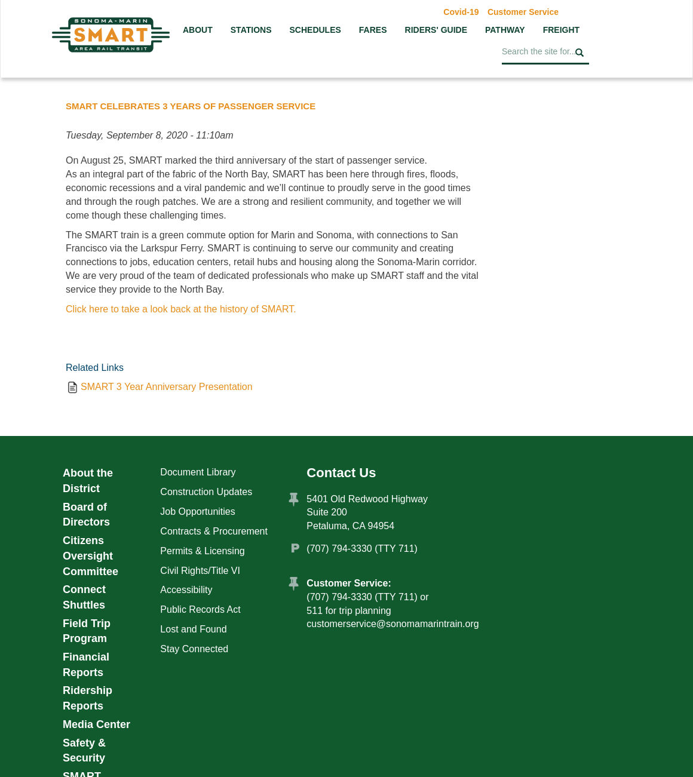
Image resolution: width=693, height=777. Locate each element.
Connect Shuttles (84, 597)
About (198, 30)
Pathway (505, 30)
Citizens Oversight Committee (90, 556)
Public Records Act (200, 609)
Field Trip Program (87, 631)
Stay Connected (194, 649)
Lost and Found (193, 629)
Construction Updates (206, 492)
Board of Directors (86, 515)
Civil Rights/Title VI (200, 571)
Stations (251, 30)
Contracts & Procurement (214, 531)
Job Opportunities (197, 511)
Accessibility (186, 590)
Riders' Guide (436, 30)
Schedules (315, 30)
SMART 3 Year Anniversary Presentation (167, 387)
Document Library (197, 472)
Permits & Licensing (202, 551)
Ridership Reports (87, 698)
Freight (561, 30)
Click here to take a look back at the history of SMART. (181, 309)
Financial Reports (86, 664)
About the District (88, 481)
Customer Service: (348, 583)
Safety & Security (84, 750)
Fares (373, 30)
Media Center (96, 724)
